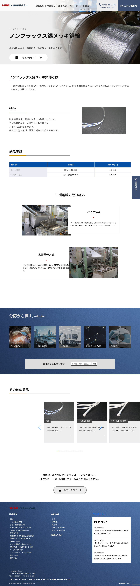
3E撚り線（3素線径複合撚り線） (22, 547)
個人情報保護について (124, 583)
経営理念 (55, 522)
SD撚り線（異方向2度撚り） (20, 530)
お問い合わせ (57, 535)
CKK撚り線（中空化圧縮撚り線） (22, 536)
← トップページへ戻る (17, 29)
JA (81, 9)
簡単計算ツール (136, 187)
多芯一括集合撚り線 (17, 525)
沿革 (53, 519)
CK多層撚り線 (15, 541)
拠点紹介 (55, 525)
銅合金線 (13, 558)
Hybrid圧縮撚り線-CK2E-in (20, 544)
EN (85, 9)
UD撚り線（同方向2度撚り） (21, 527)
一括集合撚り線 (16, 522)
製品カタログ (28, 57)
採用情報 (84, 5)
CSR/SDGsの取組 (58, 527)
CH (89, 9)
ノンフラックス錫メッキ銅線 (21, 552)
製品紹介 (13, 514)
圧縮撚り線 (14, 533)
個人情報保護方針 (58, 530)
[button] (120, 427)
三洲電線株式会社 (99, 514)
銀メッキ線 (14, 555)
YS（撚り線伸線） (17, 550)
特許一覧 (73, 5)
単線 (11, 519)
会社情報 (55, 514)
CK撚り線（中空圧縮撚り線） (21, 538)
